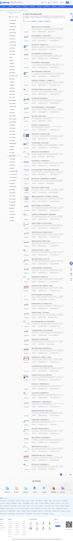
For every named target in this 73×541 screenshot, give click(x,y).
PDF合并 (47, 21)
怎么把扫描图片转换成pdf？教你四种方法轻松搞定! (42, 366)
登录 (67, 2)
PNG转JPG (24, 532)
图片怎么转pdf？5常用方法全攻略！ (39, 116)
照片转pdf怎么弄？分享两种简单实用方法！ (41, 383)
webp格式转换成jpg (45, 513)
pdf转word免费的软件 (39, 500)
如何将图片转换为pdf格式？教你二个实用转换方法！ (42, 455)
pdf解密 (50, 500)
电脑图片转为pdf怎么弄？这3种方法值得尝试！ (41, 26)
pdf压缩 (63, 503)
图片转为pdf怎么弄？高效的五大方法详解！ (41, 187)
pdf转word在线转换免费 (20, 513)
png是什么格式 (27, 508)
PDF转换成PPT (10, 523)
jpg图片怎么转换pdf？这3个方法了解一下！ (41, 446)
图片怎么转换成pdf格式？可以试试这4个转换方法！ (42, 53)
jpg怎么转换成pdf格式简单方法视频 (55, 210)
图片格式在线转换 (34, 511)
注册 (70, 2)
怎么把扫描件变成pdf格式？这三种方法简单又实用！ (42, 330)
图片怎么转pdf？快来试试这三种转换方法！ (41, 428)
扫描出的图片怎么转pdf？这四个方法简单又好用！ (42, 375)
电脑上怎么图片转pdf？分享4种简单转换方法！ (41, 437)
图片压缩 (23, 529)
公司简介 (1, 521)
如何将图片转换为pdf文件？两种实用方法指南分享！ (42, 232)
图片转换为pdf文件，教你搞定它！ (55, 290)
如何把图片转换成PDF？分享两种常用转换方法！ (42, 401)
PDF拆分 (9, 534)
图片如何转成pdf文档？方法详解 (43, 147)
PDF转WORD (10, 521)
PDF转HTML (24, 534)
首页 (4, 6)
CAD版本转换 (10, 527)
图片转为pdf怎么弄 (51, 31)
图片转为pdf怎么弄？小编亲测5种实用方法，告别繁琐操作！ (44, 178)
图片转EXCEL (17, 532)
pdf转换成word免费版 (11, 511)
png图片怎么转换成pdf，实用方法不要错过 (43, 138)
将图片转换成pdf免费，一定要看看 (43, 281)
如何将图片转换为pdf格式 (54, 460)
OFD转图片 (22, 508)
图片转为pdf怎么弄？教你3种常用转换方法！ (41, 151)
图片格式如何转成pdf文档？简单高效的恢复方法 (55, 219)
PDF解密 (16, 525)
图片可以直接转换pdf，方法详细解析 (55, 174)
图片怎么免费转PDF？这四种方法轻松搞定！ (41, 62)
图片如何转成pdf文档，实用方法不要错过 (55, 228)
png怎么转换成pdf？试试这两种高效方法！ (40, 392)
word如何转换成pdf (64, 500)
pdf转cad (36, 503)
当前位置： (2, 10)
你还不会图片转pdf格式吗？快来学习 (43, 433)
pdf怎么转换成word (3, 500)
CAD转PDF (24, 525)
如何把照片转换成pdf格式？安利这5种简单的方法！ (42, 267)
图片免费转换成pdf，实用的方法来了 (43, 165)
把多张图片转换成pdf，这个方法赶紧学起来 (55, 406)
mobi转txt (53, 508)
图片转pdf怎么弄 (53, 49)
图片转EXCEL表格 (3, 513)
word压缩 (49, 508)
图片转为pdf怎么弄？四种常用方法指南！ (40, 339)
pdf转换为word (40, 511)
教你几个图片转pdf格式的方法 (55, 201)
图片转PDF (34, 31)
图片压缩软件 (41, 503)
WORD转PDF (17, 527)
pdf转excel (12, 508)
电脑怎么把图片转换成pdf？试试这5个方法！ (41, 258)
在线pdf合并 (18, 511)
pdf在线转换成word (59, 508)
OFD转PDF (17, 508)
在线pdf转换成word (14, 503)
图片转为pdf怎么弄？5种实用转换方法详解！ (41, 133)
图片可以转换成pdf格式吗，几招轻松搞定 (43, 210)
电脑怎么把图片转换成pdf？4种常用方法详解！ (41, 71)
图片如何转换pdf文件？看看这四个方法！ (40, 276)
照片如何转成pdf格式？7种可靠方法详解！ (40, 142)
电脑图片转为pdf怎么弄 (42, 31)
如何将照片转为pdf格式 (42, 317)
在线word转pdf (52, 503)
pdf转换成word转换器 (47, 511)
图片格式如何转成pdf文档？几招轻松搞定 (43, 67)
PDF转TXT (10, 536)
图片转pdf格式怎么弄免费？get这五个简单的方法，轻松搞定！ (45, 89)
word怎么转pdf (18, 500)
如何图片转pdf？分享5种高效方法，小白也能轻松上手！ (43, 80)
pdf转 (6, 511)
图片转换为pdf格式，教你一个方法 (43, 290)
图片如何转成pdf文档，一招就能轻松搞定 (55, 67)
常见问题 (1, 523)
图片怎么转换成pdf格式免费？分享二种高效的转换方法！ (43, 321)
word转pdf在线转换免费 (11, 513)
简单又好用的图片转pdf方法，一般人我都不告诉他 (43, 201)
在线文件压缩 (44, 508)
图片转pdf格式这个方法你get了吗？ (55, 94)
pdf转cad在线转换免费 (37, 513)
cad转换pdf (28, 511)
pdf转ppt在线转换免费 (28, 513)
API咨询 (50, 2)
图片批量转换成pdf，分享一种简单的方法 (55, 76)
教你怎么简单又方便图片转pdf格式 (54, 335)
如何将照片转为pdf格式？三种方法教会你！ (41, 312)
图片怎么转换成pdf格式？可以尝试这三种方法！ (42, 35)
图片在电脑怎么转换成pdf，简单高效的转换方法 (54, 192)
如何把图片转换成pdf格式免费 (43, 415)
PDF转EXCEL (17, 523)
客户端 (62, 2)
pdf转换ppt (58, 500)
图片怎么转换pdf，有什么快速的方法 (55, 433)
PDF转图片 (24, 521)
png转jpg (53, 500)
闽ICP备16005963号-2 (51, 539)
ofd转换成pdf (51, 513)
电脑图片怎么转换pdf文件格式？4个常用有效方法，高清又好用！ (45, 196)
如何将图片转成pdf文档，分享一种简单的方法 (43, 85)
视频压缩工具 (63, 511)
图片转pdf (32, 503)
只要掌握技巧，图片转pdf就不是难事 (43, 49)
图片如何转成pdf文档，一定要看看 (55, 281)
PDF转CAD (17, 521)
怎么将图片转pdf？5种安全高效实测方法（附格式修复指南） (44, 214)
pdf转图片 (20, 503)
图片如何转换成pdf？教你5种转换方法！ (40, 98)
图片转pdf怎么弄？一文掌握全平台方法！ (40, 44)
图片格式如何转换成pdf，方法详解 (55, 40)
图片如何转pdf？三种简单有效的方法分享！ (41, 125)
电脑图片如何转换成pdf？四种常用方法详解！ (41, 241)
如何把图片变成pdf (53, 424)
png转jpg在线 (54, 511)
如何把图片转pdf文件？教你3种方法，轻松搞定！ (42, 357)
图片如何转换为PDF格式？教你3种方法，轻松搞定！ (43, 285)
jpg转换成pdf (47, 503)
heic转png (7, 508)
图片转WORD (10, 532)
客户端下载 (2, 529)
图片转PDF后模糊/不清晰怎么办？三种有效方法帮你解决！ (44, 107)
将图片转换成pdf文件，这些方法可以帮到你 (43, 40)
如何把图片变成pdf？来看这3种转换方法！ (40, 419)
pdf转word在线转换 (38, 508)
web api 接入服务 (3, 527)
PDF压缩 (40, 21)
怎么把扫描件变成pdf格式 (42, 335)
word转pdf (23, 500)
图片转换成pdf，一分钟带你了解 (55, 451)
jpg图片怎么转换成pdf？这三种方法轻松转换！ (41, 205)
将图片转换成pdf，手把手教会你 (53, 317)
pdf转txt (59, 511)
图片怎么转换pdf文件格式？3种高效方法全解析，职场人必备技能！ (46, 169)
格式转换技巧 (8, 503)
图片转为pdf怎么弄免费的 (42, 192)
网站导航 (59, 539)
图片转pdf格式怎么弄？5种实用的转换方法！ (41, 160)
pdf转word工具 (58, 503)
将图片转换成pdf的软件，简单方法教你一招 (55, 103)
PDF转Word (34, 21)
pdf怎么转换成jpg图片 (11, 500)
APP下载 (56, 2)
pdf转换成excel (2, 508)
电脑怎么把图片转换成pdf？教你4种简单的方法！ (42, 348)
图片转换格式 (2, 503)
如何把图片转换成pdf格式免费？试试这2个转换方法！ (43, 410)
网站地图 (56, 539)
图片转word (69, 511)
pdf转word (67, 503)
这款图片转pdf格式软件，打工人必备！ (43, 174)
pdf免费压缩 (23, 511)
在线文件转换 (2, 511)
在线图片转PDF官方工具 (12, 10)
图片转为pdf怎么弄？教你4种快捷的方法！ (40, 464)
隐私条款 (1, 525)
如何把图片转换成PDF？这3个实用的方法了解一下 (42, 303)
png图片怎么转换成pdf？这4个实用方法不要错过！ (42, 223)
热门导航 (44, 2)
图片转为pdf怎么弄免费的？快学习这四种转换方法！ (42, 294)
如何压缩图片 (46, 500)
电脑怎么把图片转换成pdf (54, 263)
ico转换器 (32, 508)
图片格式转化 (65, 508)
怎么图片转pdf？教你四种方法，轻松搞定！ (41, 250)
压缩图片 (27, 500)
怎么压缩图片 (32, 500)
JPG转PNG (17, 529)
